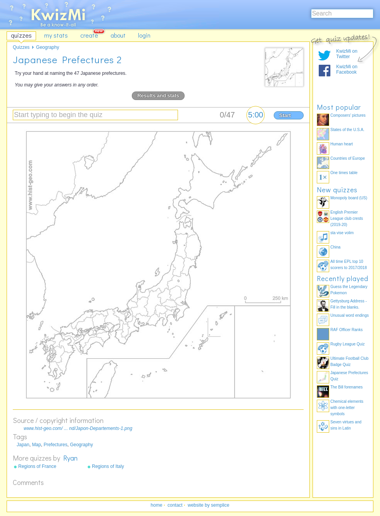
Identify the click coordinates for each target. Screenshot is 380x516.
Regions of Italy (108, 466)
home (156, 505)
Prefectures (55, 444)
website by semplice (208, 505)
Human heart (341, 144)
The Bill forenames (346, 387)
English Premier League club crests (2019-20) (346, 218)
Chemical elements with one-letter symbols (346, 407)
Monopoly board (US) (348, 198)
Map (36, 444)
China (335, 247)
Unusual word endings (349, 315)
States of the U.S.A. (347, 130)
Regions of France (37, 466)
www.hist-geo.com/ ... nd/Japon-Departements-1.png (78, 428)
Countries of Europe (347, 158)
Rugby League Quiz (347, 344)
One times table (344, 173)
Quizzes (21, 47)
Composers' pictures (348, 115)
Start (285, 115)
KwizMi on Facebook (347, 69)
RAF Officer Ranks (346, 330)
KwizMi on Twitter (347, 53)
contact (175, 505)
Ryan (70, 458)
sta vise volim (342, 233)
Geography (81, 444)
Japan (23, 444)
